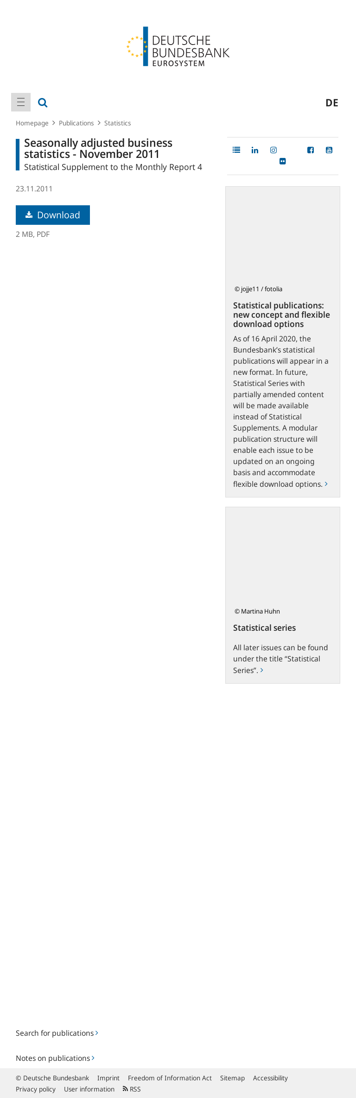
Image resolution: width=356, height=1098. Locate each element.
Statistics (117, 122)
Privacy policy (36, 1089)
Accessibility (270, 1077)
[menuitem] (21, 102)
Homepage (32, 122)
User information (89, 1089)
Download (52, 215)
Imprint (108, 1077)
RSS (132, 1089)
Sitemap (232, 1077)
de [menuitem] (331, 102)
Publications (76, 122)
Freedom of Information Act (170, 1077)
